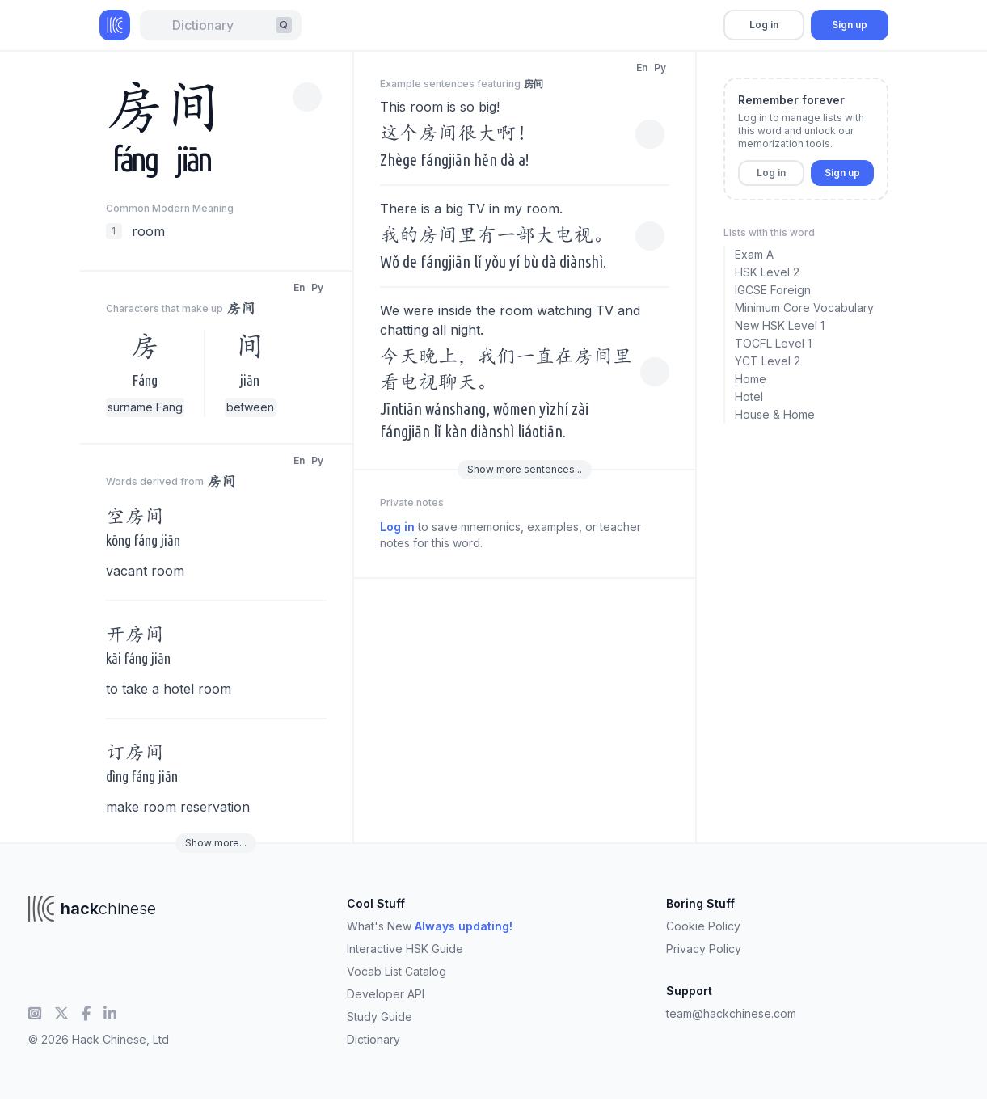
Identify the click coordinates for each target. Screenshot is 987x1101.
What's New (429, 926)
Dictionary (373, 1039)
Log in (763, 25)
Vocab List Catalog (396, 971)
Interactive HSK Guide (405, 948)
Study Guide (379, 1016)
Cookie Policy (703, 926)
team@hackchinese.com (731, 1013)
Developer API (385, 994)
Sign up (849, 25)
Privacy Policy (703, 948)
